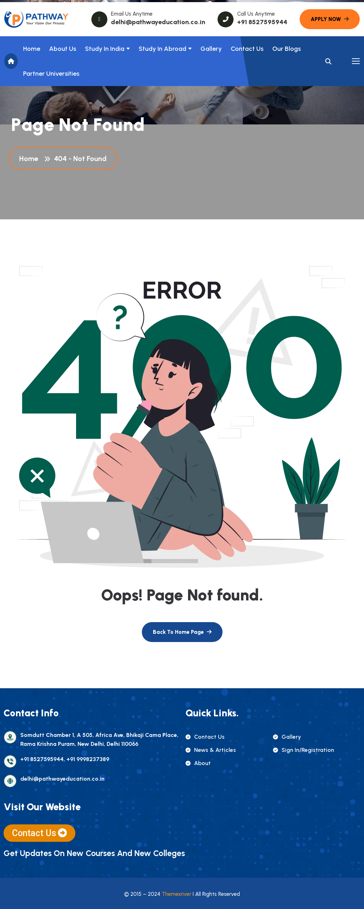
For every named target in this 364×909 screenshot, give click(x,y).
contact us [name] (205, 736)
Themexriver (176, 894)
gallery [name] (287, 736)
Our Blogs (286, 49)
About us (62, 49)
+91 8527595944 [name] (262, 22)
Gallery (211, 49)
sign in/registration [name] (303, 750)
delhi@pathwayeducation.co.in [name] (158, 22)
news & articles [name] (211, 750)
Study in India (104, 49)
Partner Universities (51, 73)
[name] (36, 19)
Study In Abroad (162, 49)
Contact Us (247, 49)
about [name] (198, 763)
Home (31, 49)
